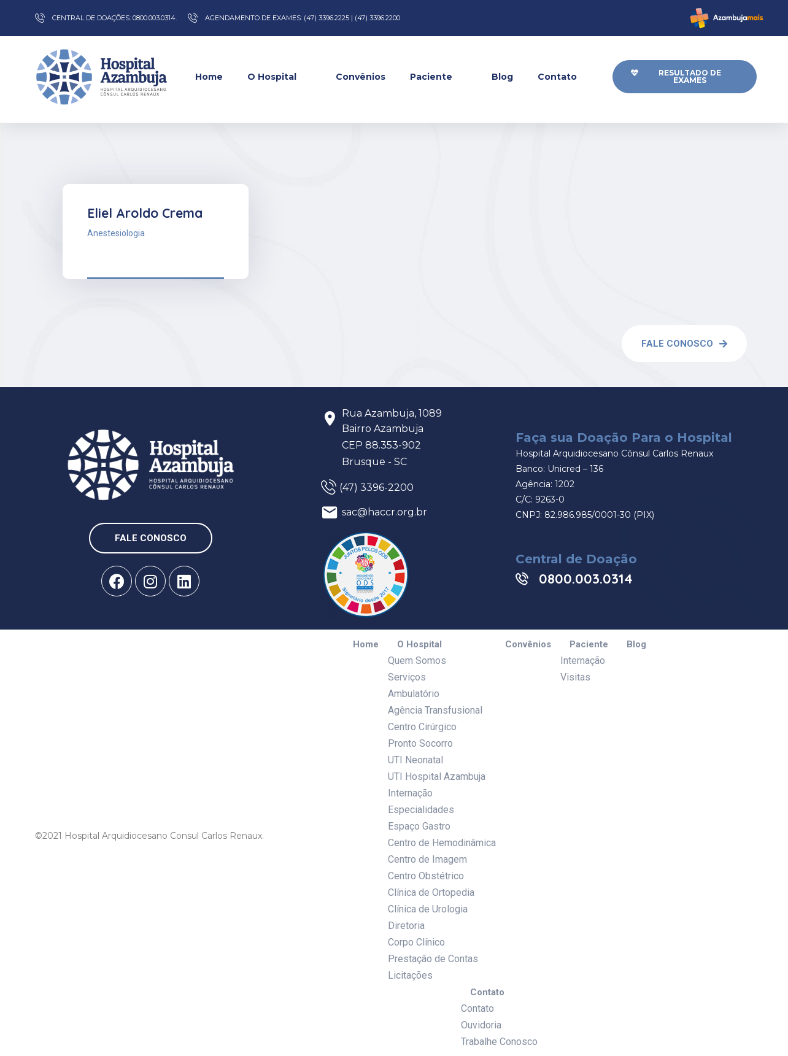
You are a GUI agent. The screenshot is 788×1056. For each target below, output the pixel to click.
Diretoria (406, 925)
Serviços (407, 677)
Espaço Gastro (419, 826)
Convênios (360, 76)
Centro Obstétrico (426, 876)
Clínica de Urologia (428, 909)
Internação (410, 793)
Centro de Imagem (427, 859)
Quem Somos (417, 660)
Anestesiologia (116, 233)
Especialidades (421, 809)
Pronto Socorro (420, 743)
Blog (502, 76)
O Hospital (279, 76)
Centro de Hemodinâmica (442, 843)
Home (209, 76)
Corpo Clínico (416, 942)
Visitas (575, 677)
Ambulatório (413, 694)
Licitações (410, 975)
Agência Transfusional (435, 710)
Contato (565, 76)
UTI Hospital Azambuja (436, 776)
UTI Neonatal (415, 760)
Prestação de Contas (433, 959)
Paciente (438, 76)
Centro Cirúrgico (422, 727)
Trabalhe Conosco (499, 1041)
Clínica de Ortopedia (431, 892)
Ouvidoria (481, 1025)
